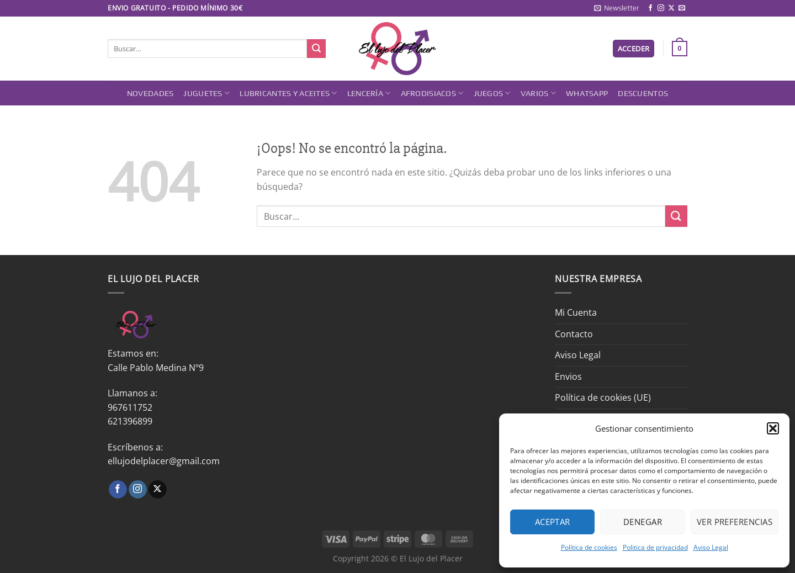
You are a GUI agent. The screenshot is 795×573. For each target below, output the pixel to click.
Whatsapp (587, 93)
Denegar (642, 521)
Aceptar (552, 521)
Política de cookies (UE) (603, 397)
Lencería (369, 93)
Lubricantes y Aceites (288, 93)
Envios (568, 376)
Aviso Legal (710, 547)
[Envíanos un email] (682, 8)
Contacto (574, 334)
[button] (772, 428)
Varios (538, 93)
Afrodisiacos (432, 93)
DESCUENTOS (643, 93)
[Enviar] (316, 48)
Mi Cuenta (576, 312)
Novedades (150, 93)
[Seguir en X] (671, 8)
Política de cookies (589, 547)
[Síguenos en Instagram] (661, 8)
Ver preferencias (734, 521)
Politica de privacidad (655, 547)
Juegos (492, 93)
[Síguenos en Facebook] (650, 8)
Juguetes (206, 93)
